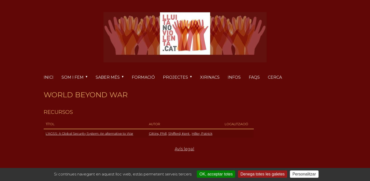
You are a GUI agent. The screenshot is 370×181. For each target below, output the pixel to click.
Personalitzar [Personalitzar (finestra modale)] (304, 174)
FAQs (254, 77)
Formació (143, 77)
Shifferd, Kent (179, 133)
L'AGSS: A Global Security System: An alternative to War (89, 133)
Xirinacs (210, 77)
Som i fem (76, 77)
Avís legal (184, 149)
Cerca (275, 77)
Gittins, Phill (158, 133)
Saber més (112, 77)
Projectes (179, 77)
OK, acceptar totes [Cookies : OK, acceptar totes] (216, 174)
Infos (234, 77)
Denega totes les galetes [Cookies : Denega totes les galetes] (262, 174)
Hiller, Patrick (202, 133)
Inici (48, 77)
